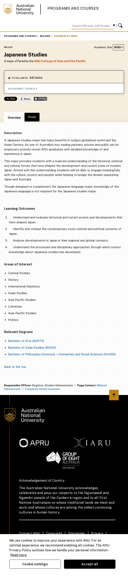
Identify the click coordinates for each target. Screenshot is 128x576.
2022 (118, 47)
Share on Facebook (25, 99)
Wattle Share (40, 99)
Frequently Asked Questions (42, 389)
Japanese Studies (66, 36)
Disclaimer (76, 533)
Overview (14, 117)
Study (32, 117)
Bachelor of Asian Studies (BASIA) (32, 347)
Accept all (89, 564)
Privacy (97, 533)
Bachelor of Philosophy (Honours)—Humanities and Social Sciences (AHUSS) (62, 354)
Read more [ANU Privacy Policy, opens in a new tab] (18, 555)
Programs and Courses (73, 8)
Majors (45, 36)
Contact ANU (29, 533)
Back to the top (15, 366)
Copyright (54, 533)
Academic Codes (22, 88)
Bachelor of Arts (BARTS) (26, 341)
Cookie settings (35, 564)
